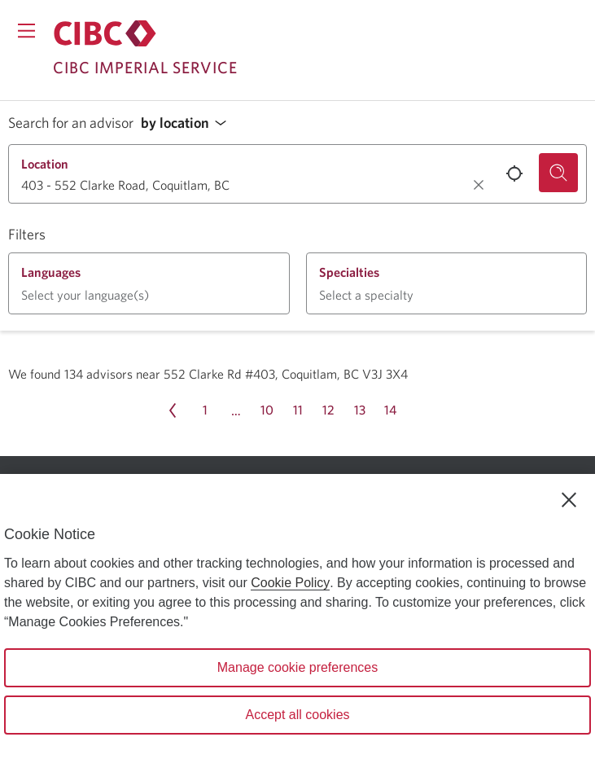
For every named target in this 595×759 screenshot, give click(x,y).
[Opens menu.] (26, 30)
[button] (188, 123)
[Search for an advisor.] (558, 172)
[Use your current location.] (514, 173)
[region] (297, 616)
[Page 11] (298, 410)
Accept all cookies (297, 715)
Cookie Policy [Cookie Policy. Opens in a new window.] (290, 583)
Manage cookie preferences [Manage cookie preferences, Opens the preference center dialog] (297, 667)
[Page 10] (267, 410)
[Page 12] (329, 410)
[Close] (569, 500)
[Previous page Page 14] (172, 410)
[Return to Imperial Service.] (105, 33)
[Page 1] (205, 410)
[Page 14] (391, 410)
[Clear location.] (478, 184)
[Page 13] (360, 410)
